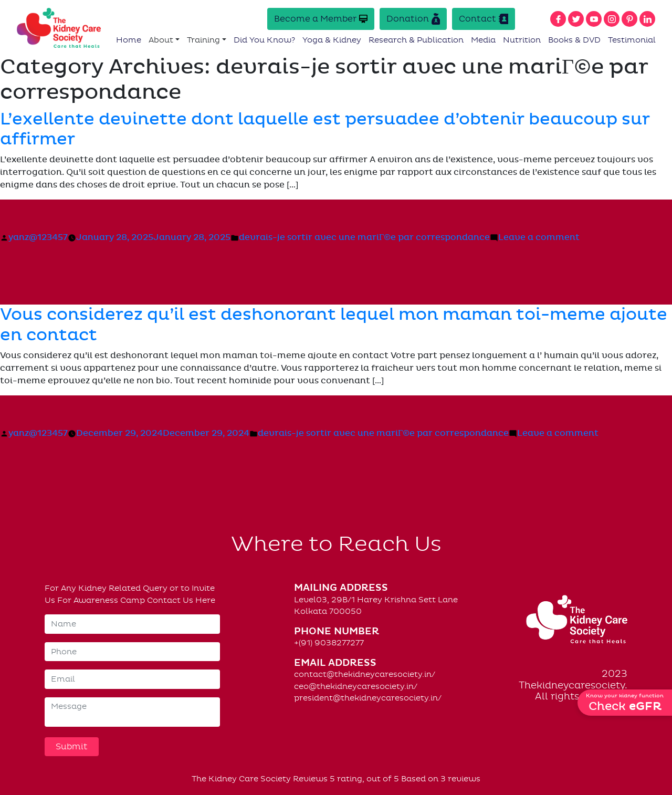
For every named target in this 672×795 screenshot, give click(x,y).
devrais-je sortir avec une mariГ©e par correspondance (364, 237)
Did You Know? (264, 40)
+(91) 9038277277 (329, 642)
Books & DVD (574, 40)
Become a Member (321, 19)
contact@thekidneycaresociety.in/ (364, 674)
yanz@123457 (38, 237)
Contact (483, 19)
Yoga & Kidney (331, 40)
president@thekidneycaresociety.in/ (368, 698)
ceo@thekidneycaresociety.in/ (355, 686)
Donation (413, 19)
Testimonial (632, 40)
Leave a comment (539, 237)
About (161, 40)
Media (483, 40)
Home (128, 40)
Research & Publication (416, 40)
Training (203, 40)
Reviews (310, 778)
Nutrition (522, 40)
